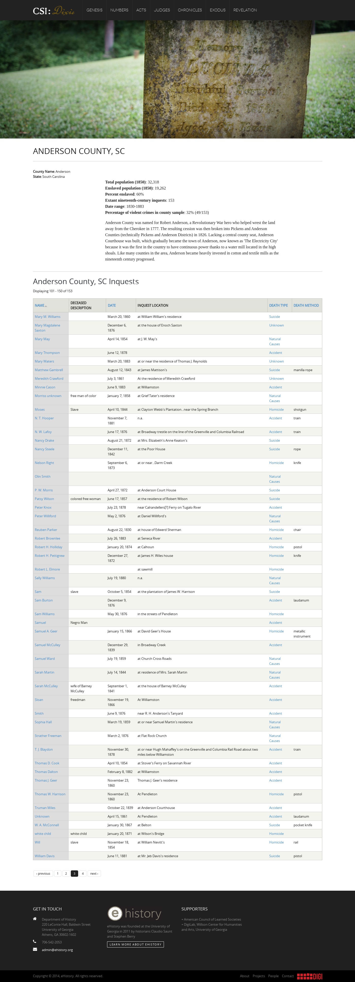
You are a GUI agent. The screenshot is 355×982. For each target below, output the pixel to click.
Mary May (42, 339)
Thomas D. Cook (47, 763)
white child (43, 833)
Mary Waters (44, 361)
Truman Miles (45, 807)
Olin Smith (42, 476)
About (244, 976)
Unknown (276, 325)
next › (94, 873)
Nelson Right (44, 462)
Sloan (39, 699)
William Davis (45, 856)
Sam (38, 591)
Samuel (40, 622)
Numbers (119, 10)
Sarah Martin (44, 672)
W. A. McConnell (47, 825)
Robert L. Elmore (47, 569)
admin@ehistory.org (57, 949)
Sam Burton (44, 600)
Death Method (306, 305)
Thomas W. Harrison (50, 794)
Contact (288, 976)
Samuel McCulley (47, 645)
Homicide (276, 409)
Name (41, 305)
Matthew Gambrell (49, 370)
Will (37, 842)
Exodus (218, 10)
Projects (259, 976)
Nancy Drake (44, 440)
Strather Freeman (48, 735)
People (273, 976)
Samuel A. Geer (46, 631)
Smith (39, 713)
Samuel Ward (45, 658)
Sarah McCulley (46, 686)
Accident (275, 352)
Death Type (278, 305)
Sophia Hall (43, 722)
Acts (141, 10)
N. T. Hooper (44, 418)
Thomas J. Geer (46, 780)
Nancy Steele (44, 449)
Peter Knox (43, 507)
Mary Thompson (47, 352)
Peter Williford (45, 516)
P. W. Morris (44, 490)
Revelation (245, 10)
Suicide (274, 316)
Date (112, 305)
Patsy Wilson (44, 498)
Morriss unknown (48, 395)
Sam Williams (45, 614)
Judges (162, 10)
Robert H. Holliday (48, 547)
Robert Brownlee (47, 538)
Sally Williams (45, 578)
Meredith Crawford (49, 378)
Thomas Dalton (46, 771)
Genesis (95, 10)
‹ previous (43, 873)
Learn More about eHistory (135, 944)
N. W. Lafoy (43, 431)
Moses (40, 409)
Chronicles (190, 10)
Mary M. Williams (47, 316)
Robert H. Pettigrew (49, 555)
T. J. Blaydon (44, 749)
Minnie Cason (45, 387)
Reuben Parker (46, 529)
